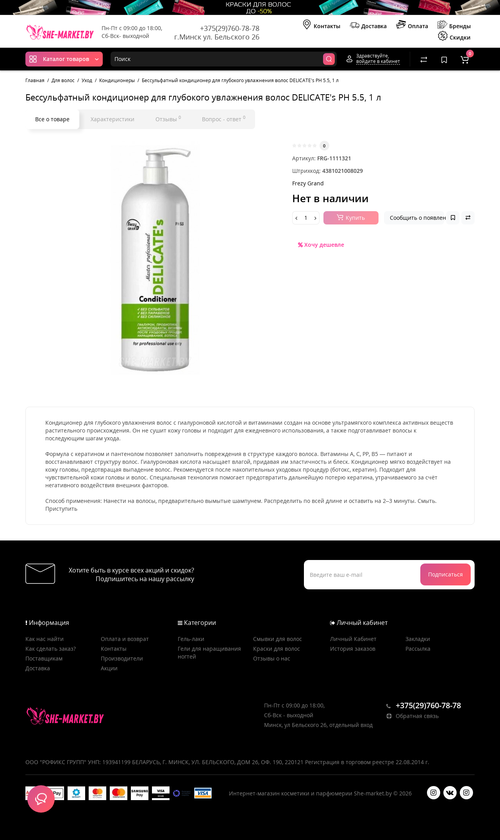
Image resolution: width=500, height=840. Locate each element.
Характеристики (112, 119)
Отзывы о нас (271, 658)
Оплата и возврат (125, 639)
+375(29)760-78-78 (229, 28)
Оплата (412, 25)
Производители (122, 658)
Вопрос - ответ (223, 118)
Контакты (321, 25)
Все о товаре (52, 119)
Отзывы (168, 118)
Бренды (454, 25)
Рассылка (417, 648)
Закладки (417, 639)
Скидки (454, 36)
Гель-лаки (191, 639)
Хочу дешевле (321, 244)
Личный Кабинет (353, 639)
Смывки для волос (277, 639)
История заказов (352, 648)
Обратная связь (412, 716)
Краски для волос (276, 648)
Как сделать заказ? (50, 648)
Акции (109, 668)
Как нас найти (44, 639)
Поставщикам (43, 658)
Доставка (368, 25)
